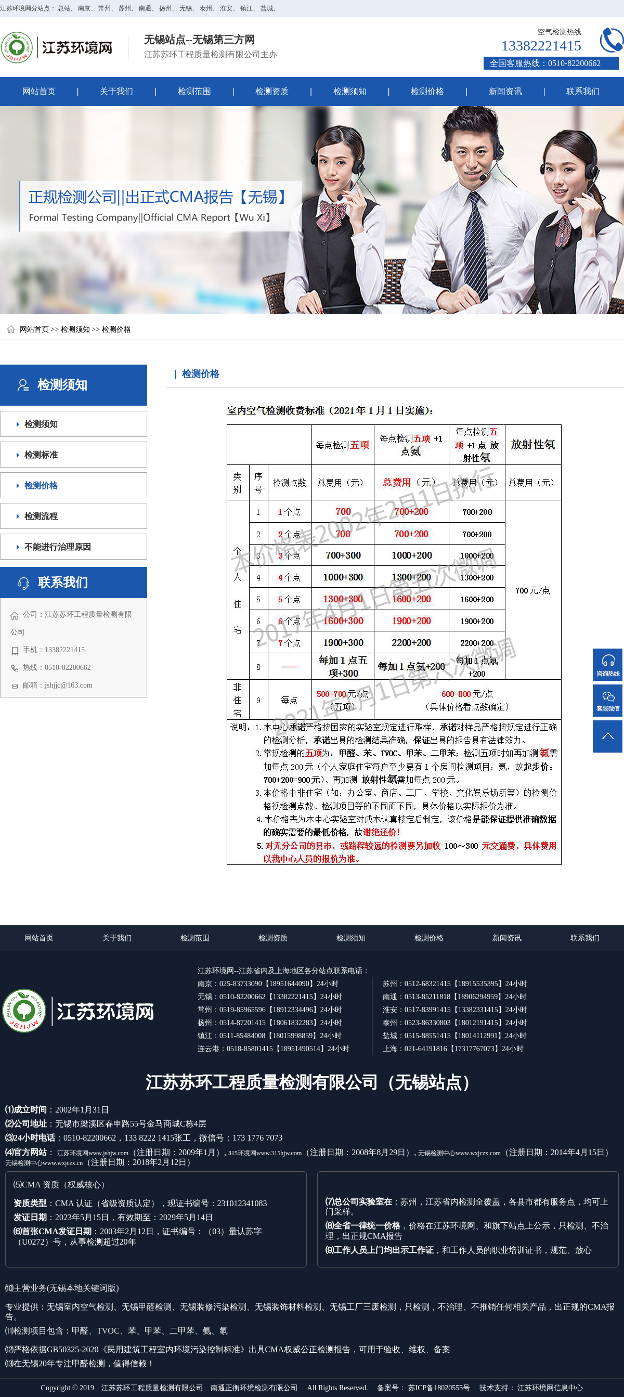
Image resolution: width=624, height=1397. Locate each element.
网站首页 (39, 91)
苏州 (125, 8)
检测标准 (41, 454)
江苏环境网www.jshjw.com (92, 1153)
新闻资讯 (505, 91)
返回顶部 (608, 723)
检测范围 (183, 91)
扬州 (165, 8)
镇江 (246, 8)
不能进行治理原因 (57, 546)
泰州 (206, 8)
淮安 (226, 8)
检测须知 (339, 91)
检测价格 (427, 91)
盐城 (267, 8)
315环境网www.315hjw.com (265, 1153)
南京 (84, 8)
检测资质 (261, 91)
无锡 (185, 8)
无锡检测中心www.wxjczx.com (459, 1153)
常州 (104, 8)
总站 (64, 8)
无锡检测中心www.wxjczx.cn (44, 1163)
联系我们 (583, 91)
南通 (145, 8)
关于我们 (106, 91)
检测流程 (41, 516)
